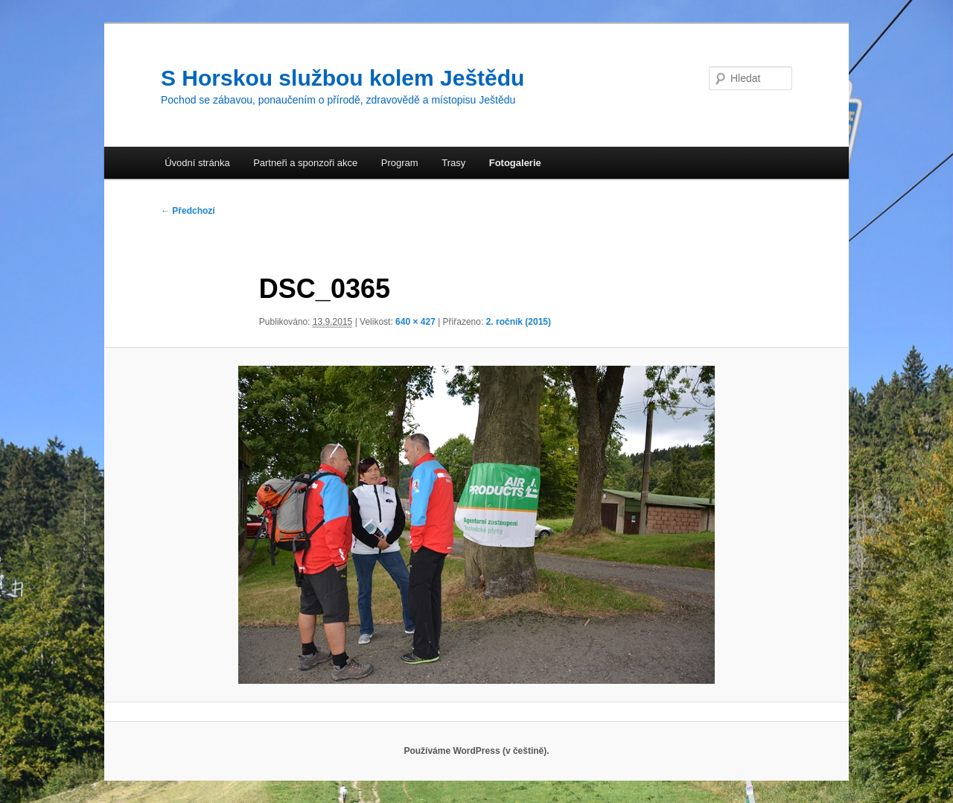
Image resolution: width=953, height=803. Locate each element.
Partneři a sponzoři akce (305, 162)
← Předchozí (188, 211)
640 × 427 (415, 322)
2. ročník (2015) (518, 322)
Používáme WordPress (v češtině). (476, 751)
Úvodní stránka (197, 162)
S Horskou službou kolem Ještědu (342, 78)
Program (399, 162)
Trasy (453, 162)
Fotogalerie (515, 162)
